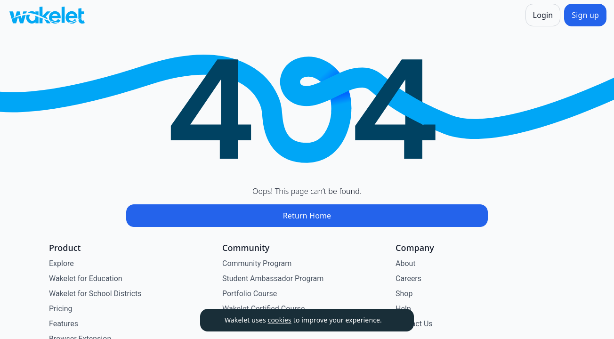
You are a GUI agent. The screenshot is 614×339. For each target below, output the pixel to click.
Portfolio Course (249, 293)
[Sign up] (585, 15)
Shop (404, 293)
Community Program (256, 263)
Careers (408, 278)
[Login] (543, 15)
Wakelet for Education (85, 278)
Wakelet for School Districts (95, 293)
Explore (61, 263)
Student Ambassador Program (272, 278)
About (406, 263)
